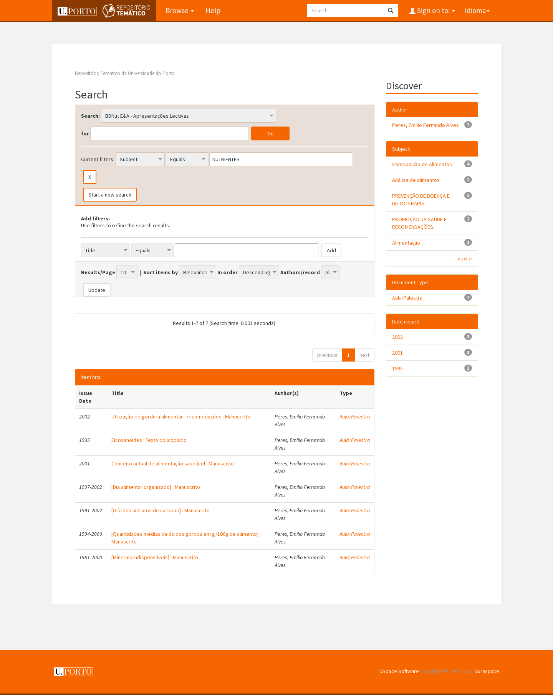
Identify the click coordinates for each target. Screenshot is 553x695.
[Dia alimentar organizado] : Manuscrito (155, 486)
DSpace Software (399, 671)
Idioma (477, 10)
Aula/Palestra (354, 416)
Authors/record (300, 272)
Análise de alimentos (416, 180)
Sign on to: (435, 10)
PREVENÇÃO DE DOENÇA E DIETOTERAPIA (421, 199)
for (85, 133)
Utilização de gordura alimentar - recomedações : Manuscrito (180, 416)
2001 (397, 352)
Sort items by (160, 272)
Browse (180, 10)
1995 (397, 368)
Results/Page (98, 272)
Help (212, 10)
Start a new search (109, 194)
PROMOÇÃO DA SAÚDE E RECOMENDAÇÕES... (419, 223)
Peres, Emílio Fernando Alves (425, 125)
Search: (90, 115)
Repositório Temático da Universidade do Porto (125, 73)
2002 (397, 336)
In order (227, 272)
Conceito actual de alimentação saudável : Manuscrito (172, 463)
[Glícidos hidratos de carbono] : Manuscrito (160, 510)
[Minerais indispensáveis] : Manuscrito (154, 557)
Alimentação (406, 242)
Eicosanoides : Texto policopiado (149, 440)
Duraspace (487, 671)
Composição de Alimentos (422, 164)
